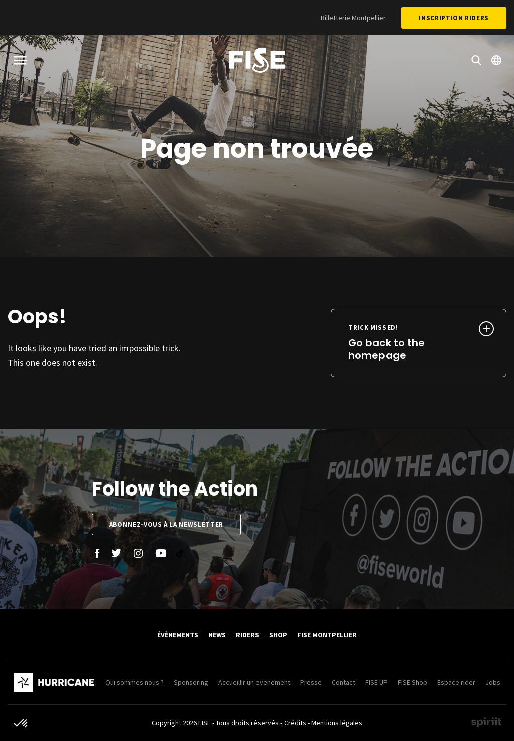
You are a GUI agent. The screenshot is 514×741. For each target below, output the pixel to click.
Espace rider (456, 682)
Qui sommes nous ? (134, 682)
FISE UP (376, 682)
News (217, 634)
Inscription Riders (454, 18)
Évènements (177, 634)
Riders (247, 634)
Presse (311, 682)
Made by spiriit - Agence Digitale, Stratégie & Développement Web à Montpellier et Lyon (486, 722)
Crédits (295, 722)
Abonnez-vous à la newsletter (166, 524)
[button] (21, 724)
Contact (343, 682)
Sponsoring (191, 682)
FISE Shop (412, 682)
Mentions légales (336, 722)
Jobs (492, 682)
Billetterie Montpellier (353, 17)
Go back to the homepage (402, 342)
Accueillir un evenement (254, 682)
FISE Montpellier (327, 634)
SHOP (278, 634)
